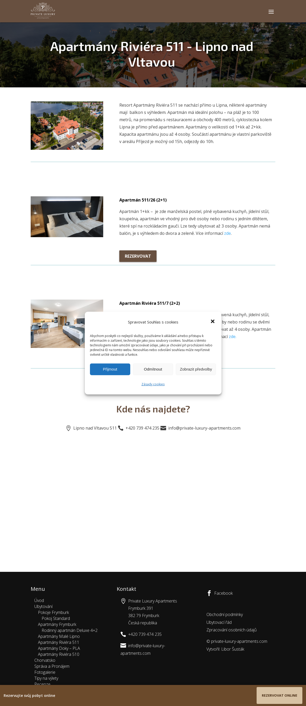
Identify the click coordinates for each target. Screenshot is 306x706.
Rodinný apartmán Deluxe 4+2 (69, 630)
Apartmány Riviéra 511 (58, 642)
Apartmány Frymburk (57, 624)
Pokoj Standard (56, 618)
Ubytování (43, 606)
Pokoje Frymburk (53, 612)
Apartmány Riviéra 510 (58, 654)
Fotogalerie (44, 672)
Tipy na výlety (46, 678)
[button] (213, 322)
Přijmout (110, 369)
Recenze (42, 684)
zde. (232, 336)
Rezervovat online (279, 695)
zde (227, 233)
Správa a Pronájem (51, 666)
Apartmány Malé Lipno (59, 636)
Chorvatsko (44, 660)
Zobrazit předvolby (196, 369)
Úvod (39, 600)
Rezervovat (138, 256)
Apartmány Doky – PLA (59, 648)
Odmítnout (153, 369)
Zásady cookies (153, 384)
